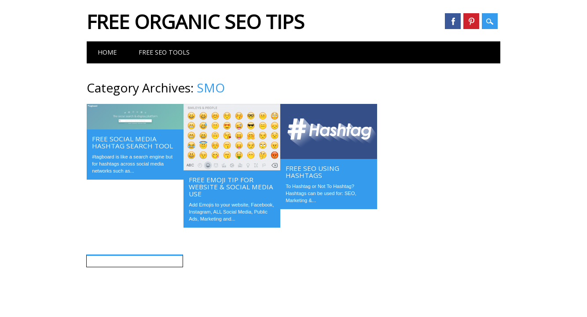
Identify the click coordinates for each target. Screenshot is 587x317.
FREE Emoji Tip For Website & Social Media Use (231, 186)
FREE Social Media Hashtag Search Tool (132, 142)
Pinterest (471, 21)
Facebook (453, 21)
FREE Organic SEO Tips (196, 21)
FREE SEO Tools (164, 52)
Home (107, 52)
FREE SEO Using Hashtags (312, 172)
